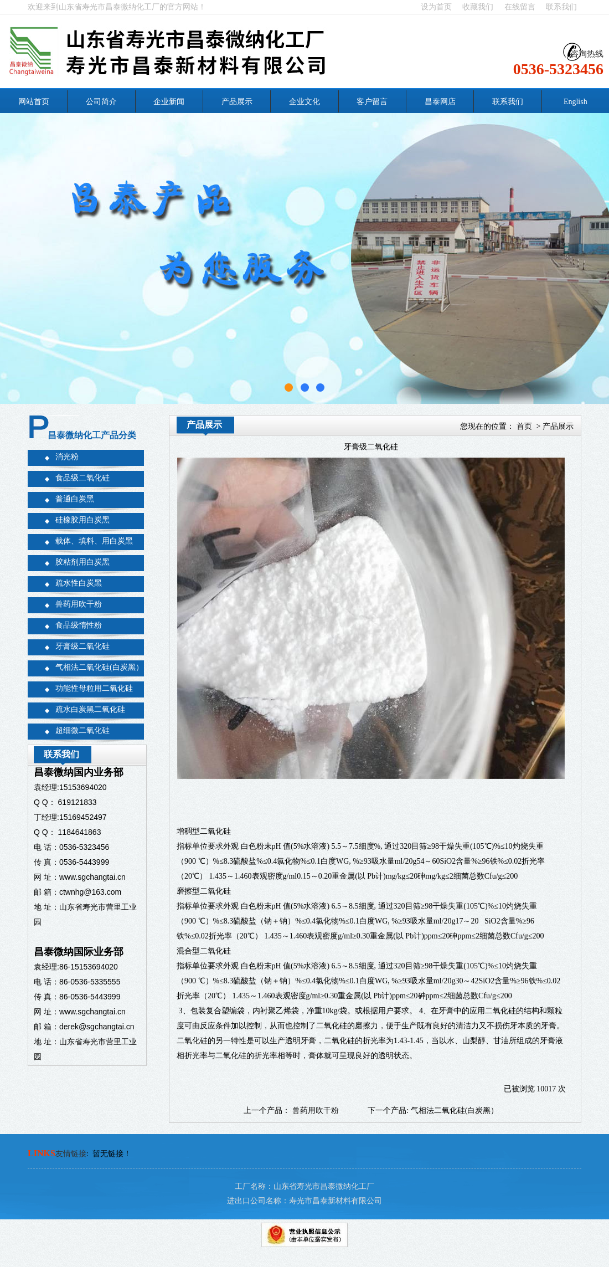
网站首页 (33, 102)
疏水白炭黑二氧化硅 (90, 709)
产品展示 (236, 102)
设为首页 (436, 7)
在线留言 (519, 7)
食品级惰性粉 (78, 625)
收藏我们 (477, 7)
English (575, 102)
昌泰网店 (440, 102)
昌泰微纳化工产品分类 (92, 435)
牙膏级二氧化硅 (82, 646)
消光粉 (67, 457)
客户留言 (372, 102)
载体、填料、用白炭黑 (94, 541)
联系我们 (561, 7)
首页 (524, 426)
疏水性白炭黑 (78, 583)
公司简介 (101, 102)
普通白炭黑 (74, 499)
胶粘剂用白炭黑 (82, 562)
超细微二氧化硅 (82, 730)
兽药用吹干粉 (78, 604)
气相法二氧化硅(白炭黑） (99, 667)
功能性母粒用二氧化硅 (94, 688)
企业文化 (304, 102)
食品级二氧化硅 (82, 478)
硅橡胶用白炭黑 (82, 520)
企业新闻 (168, 102)
